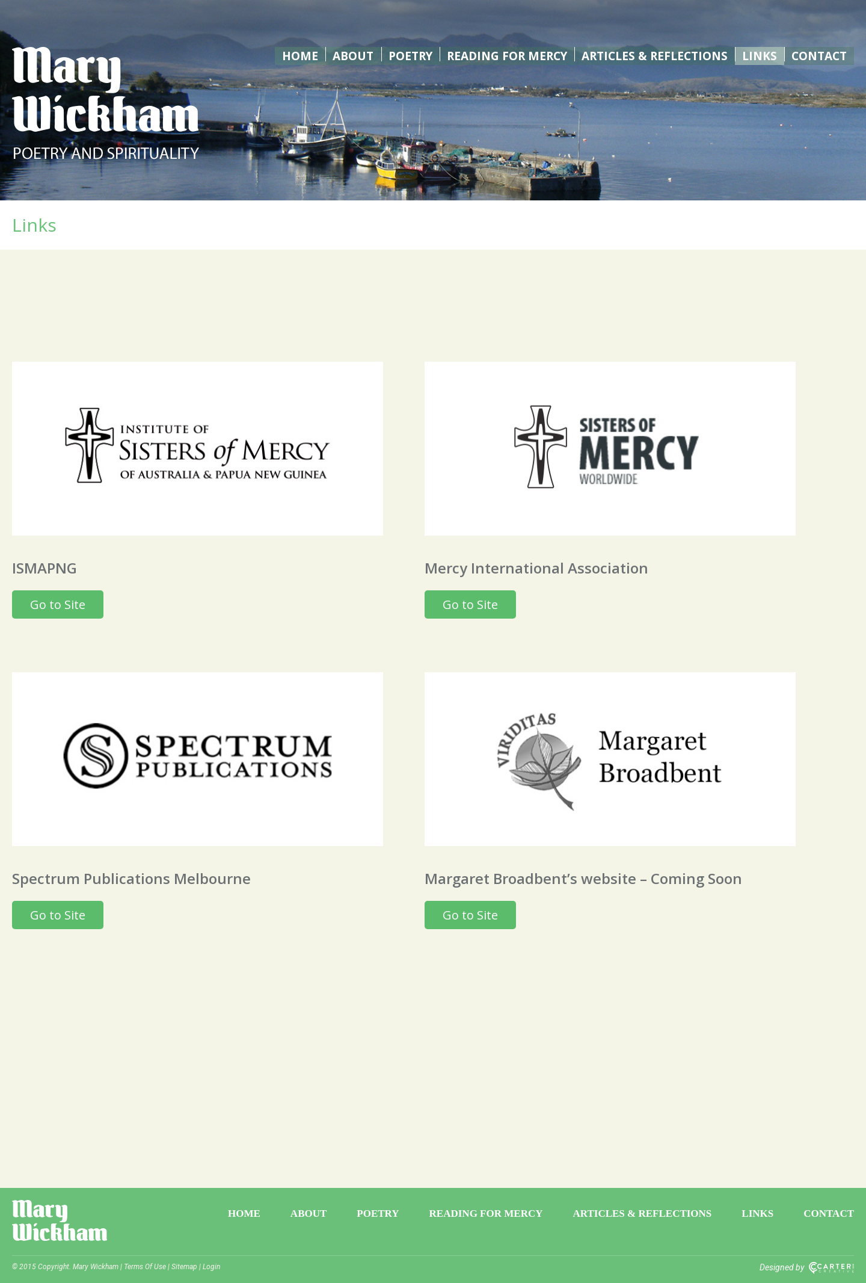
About (339, 54)
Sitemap (184, 1267)
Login (211, 1267)
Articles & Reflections (651, 54)
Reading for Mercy (497, 54)
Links (758, 54)
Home (286, 54)
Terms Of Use (145, 1267)
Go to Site (57, 604)
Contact (818, 54)
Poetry (397, 54)
